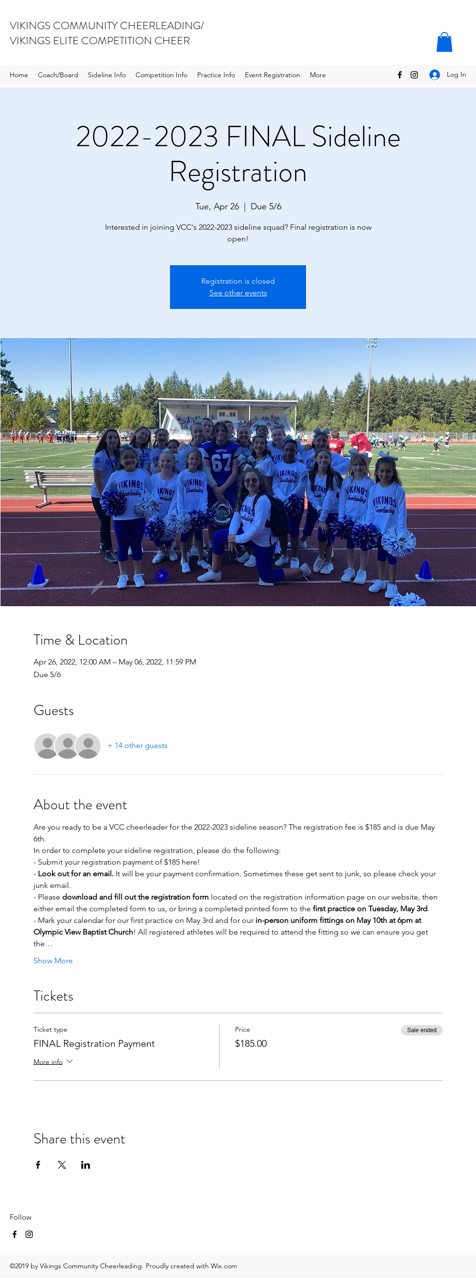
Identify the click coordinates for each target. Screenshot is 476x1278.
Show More (53, 960)
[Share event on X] (62, 1165)
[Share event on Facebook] (38, 1165)
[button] (444, 42)
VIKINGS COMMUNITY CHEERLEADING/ (107, 25)
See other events (238, 292)
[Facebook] (400, 75)
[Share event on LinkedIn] (85, 1165)
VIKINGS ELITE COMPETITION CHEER (100, 40)
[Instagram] (414, 75)
